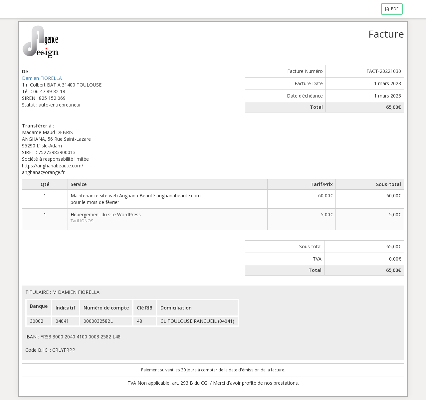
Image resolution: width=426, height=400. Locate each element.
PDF (391, 9)
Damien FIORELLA (42, 78)
